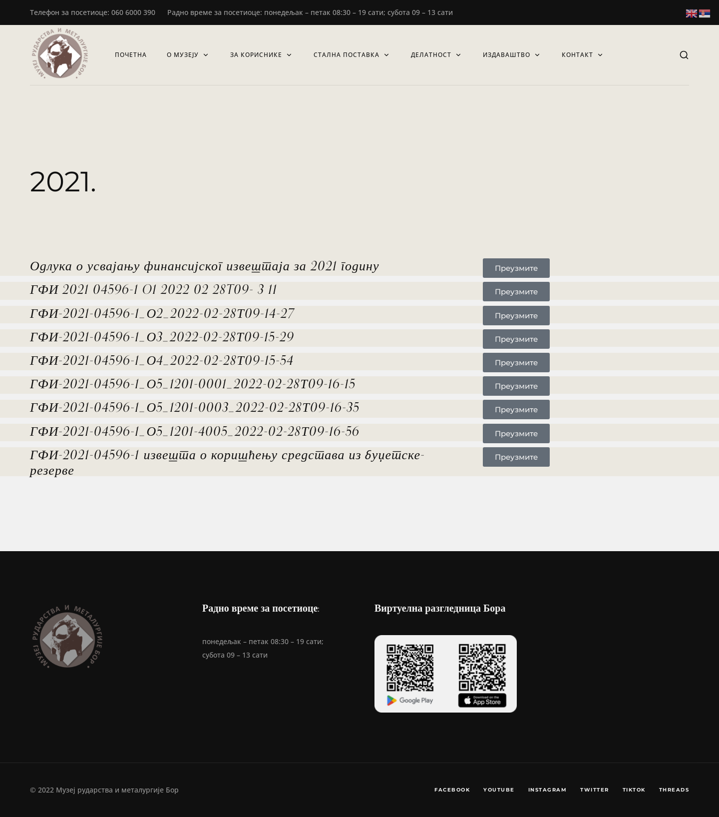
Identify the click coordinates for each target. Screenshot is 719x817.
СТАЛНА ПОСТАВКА (352, 54)
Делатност (437, 54)
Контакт (583, 54)
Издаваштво (512, 54)
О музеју (188, 54)
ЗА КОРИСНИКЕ (262, 54)
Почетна (131, 54)
